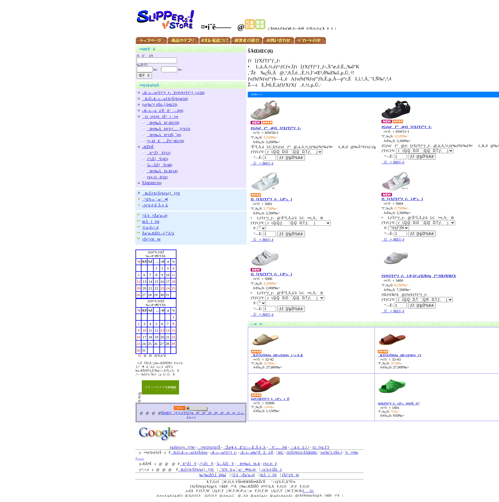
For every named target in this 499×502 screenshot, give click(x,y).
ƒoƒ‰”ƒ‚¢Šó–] (331, 453)
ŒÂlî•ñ (150, 221)
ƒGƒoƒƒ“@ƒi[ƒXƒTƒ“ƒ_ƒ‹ (276, 128)
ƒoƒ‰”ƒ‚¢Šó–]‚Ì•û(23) (159, 104)
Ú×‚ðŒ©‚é (262, 163)
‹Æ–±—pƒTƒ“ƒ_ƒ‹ (223, 453)
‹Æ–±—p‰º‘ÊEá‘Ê (256, 453)
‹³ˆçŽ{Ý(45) (157, 159)
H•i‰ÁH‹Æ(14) (162, 171)
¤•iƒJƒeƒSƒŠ (209, 447)
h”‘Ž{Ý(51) (158, 153)
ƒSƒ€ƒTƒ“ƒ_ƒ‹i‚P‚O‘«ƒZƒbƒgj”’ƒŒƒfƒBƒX (418, 276)
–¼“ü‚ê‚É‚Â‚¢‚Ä (155, 205)
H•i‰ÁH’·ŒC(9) (163, 123)
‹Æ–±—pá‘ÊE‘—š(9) (162, 110)
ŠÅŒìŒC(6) (151, 183)
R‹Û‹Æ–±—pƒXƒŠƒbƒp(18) (165, 99)
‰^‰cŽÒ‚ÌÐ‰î (212, 475)
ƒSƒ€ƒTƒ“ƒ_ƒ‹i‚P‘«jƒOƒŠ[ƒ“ (399, 403)
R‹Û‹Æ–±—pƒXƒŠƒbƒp (189, 453)
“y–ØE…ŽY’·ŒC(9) (165, 141)
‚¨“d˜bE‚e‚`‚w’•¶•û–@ (238, 470)
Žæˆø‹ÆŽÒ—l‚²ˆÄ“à (158, 233)
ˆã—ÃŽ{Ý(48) (159, 165)
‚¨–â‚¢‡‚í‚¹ (299, 447)
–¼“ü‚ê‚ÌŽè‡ (271, 470)
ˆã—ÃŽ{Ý (225, 464)
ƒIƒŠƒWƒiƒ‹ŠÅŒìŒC (301, 453)
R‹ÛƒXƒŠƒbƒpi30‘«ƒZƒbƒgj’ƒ (399, 355)
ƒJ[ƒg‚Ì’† (320, 447)
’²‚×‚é (145, 470)
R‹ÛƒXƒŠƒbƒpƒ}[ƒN (161, 193)
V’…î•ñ (278, 447)
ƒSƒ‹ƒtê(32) (157, 177)
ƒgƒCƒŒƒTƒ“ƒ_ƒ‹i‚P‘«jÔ (270, 399)
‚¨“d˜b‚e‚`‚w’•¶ (155, 199)
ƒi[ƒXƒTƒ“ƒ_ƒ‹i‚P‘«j (271, 199)
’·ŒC (280, 453)
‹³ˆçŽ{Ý (206, 464)
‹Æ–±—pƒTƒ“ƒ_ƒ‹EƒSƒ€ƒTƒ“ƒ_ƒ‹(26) (173, 93)
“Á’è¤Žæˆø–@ (154, 215)
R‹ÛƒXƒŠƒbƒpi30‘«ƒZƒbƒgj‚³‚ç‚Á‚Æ (277, 355)
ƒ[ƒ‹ (308, 491)
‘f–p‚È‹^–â (150, 227)
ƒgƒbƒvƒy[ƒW (182, 447)
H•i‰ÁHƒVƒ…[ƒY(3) (168, 129)
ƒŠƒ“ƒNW (151, 239)
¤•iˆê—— (213, 27)
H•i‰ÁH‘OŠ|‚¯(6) (164, 135)
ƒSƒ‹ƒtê (270, 464)
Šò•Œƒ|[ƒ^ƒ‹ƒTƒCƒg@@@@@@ (195, 413)
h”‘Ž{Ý (188, 464)
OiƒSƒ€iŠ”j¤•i (160, 117)
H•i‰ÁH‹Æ (248, 464)
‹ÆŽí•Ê (148, 147)
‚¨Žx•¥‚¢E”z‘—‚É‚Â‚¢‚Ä (245, 447)
